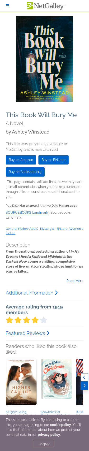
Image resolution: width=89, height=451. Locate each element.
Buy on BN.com (54, 160)
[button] (21, 384)
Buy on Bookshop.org (25, 172)
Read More (74, 281)
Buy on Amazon (21, 160)
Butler (80, 412)
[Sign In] (7, 6)
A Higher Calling (16, 412)
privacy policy (49, 435)
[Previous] (84, 377)
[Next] (84, 386)
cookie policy (60, 425)
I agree (44, 444)
